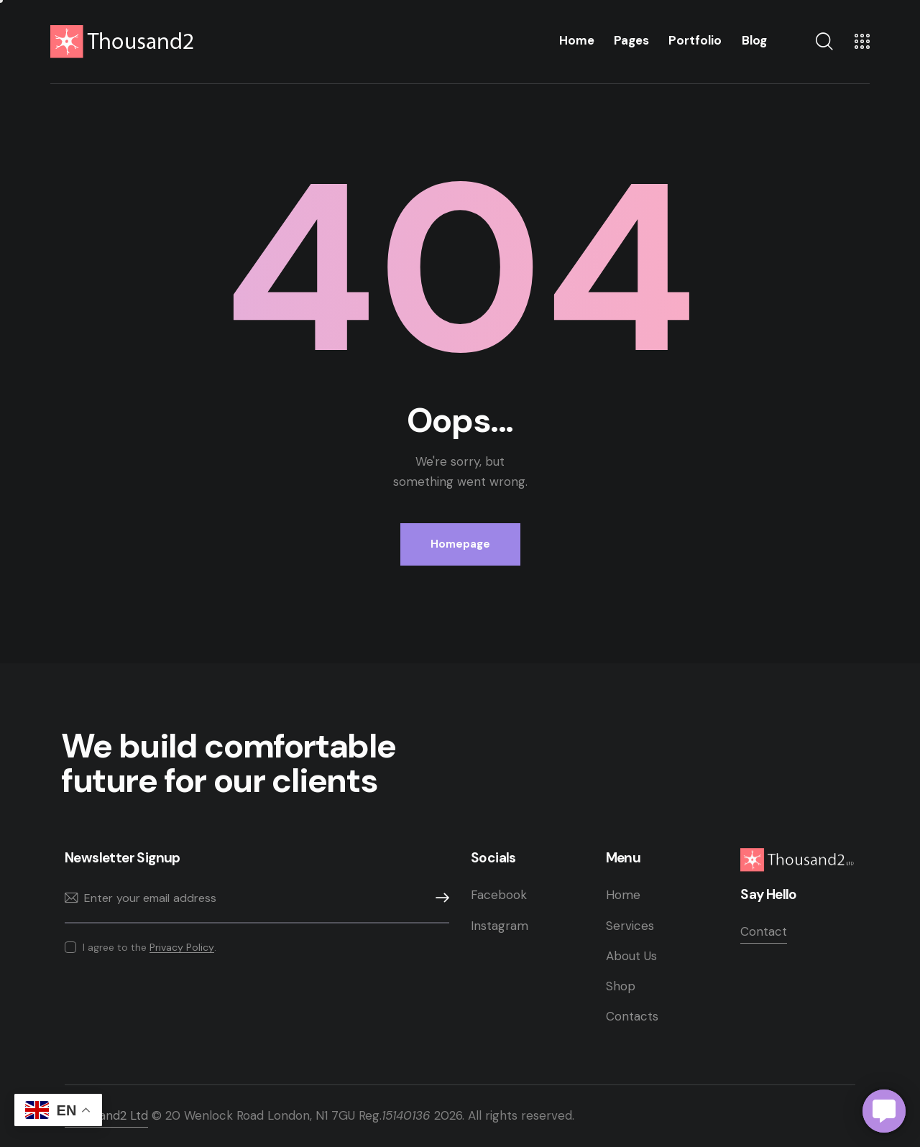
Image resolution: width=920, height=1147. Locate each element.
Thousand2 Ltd (106, 1115)
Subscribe (438, 898)
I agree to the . (149, 947)
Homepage (460, 544)
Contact (763, 931)
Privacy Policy (182, 947)
